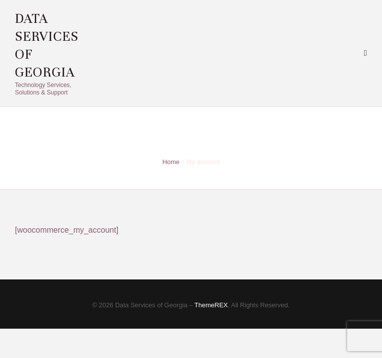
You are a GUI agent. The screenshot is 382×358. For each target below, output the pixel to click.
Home (171, 162)
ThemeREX (211, 305)
